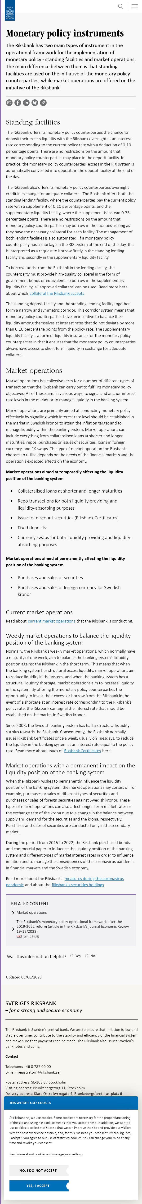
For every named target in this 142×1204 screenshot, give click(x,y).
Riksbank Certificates (82, 750)
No (92, 955)
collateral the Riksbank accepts (57, 293)
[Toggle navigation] (134, 6)
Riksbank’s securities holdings (78, 884)
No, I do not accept (38, 1170)
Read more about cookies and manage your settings (46, 1154)
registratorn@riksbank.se (38, 1072)
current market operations (51, 621)
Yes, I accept (38, 1186)
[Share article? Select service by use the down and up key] (27, 102)
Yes (78, 955)
